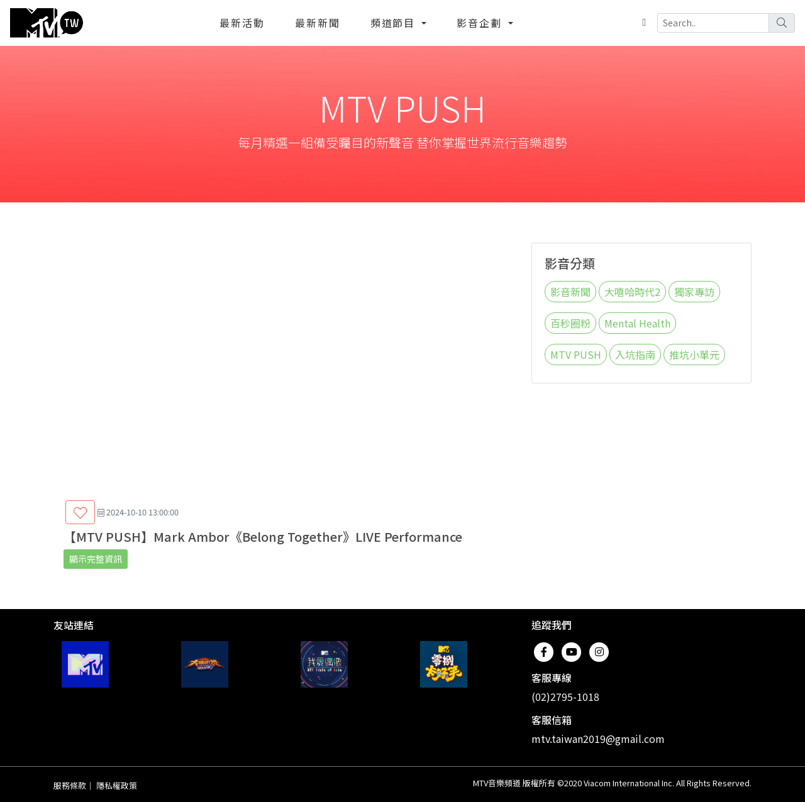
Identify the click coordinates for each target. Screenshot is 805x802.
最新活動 (242, 22)
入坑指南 (635, 354)
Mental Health (637, 323)
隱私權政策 (116, 785)
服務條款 (69, 785)
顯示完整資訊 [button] (95, 558)
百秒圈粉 (570, 323)
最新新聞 (317, 22)
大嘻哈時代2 (632, 291)
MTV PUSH (575, 354)
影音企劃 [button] (481, 22)
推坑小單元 (694, 354)
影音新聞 (570, 291)
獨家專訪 (694, 291)
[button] (80, 512)
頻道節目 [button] (394, 22)
